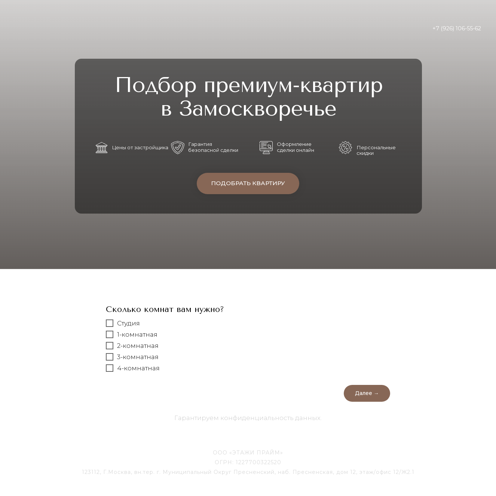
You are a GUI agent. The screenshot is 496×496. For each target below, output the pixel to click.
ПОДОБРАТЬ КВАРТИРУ (248, 183)
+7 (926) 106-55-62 (456, 28)
